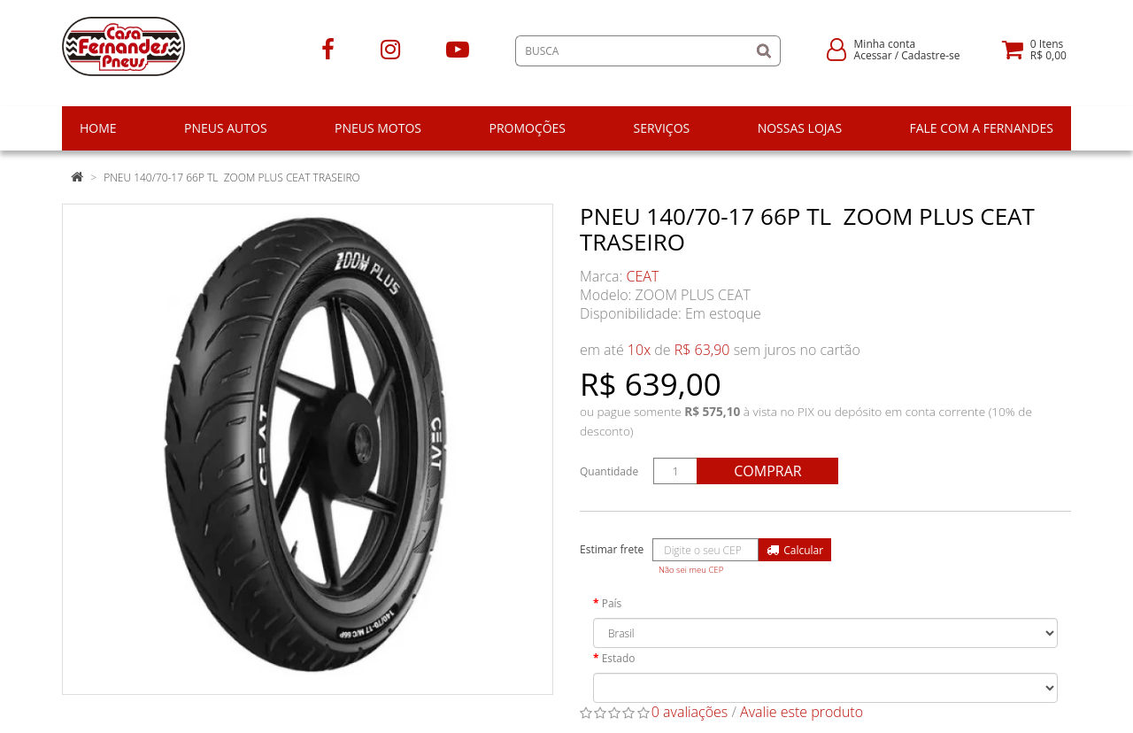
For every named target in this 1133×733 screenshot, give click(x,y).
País (612, 603)
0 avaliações (689, 711)
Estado (619, 658)
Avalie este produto (801, 711)
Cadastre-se (930, 55)
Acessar (873, 55)
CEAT (643, 276)
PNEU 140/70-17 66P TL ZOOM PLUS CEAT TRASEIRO (232, 177)
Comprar (767, 471)
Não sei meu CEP (691, 569)
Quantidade (609, 471)
